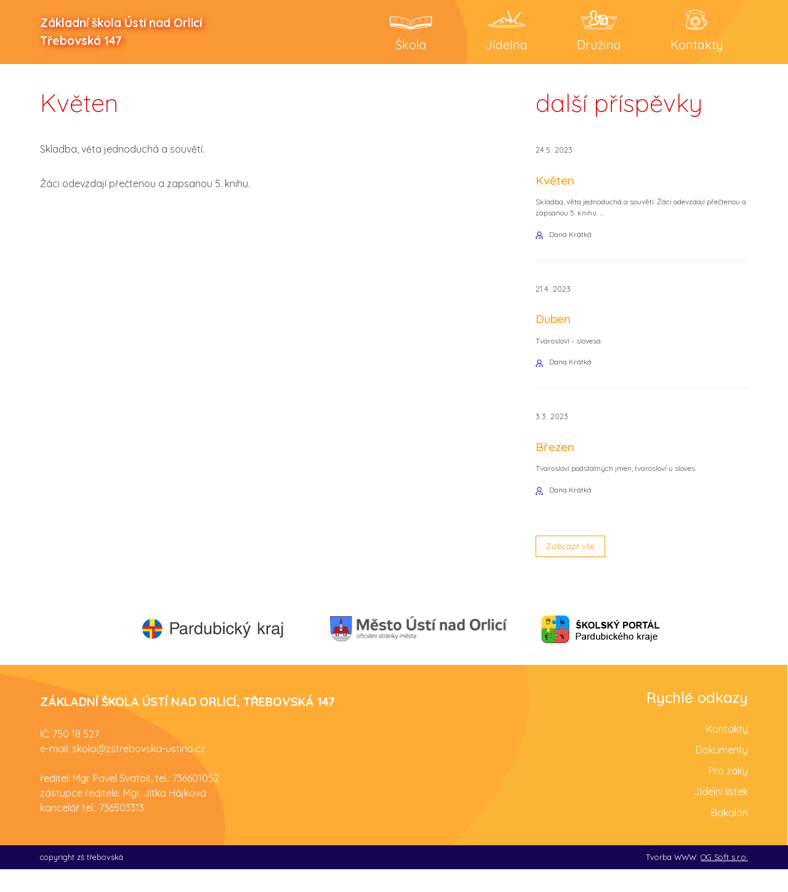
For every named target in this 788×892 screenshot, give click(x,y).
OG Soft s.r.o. (724, 880)
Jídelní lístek (721, 814)
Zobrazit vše (576, 567)
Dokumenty (722, 772)
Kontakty (727, 751)
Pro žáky (728, 793)
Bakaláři (729, 835)
